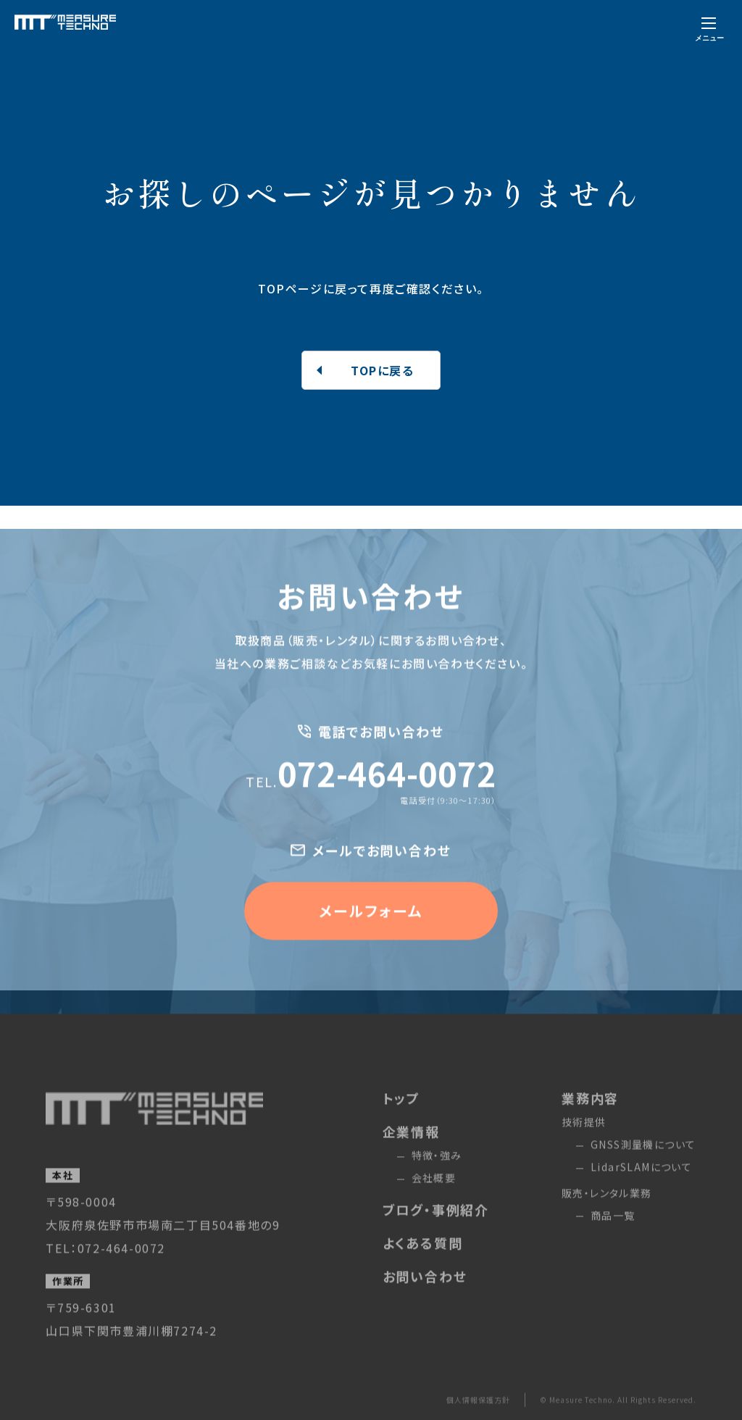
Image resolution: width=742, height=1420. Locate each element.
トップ (401, 1122)
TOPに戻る (382, 370)
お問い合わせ (425, 1300)
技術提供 (584, 1146)
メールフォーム (370, 934)
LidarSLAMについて (641, 1191)
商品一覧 (613, 1239)
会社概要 (434, 1202)
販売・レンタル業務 (607, 1217)
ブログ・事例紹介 (436, 1233)
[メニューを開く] (709, 27)
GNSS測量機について (643, 1168)
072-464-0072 (371, 797)
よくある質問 (423, 1267)
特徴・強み (437, 1179)
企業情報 (411, 1155)
